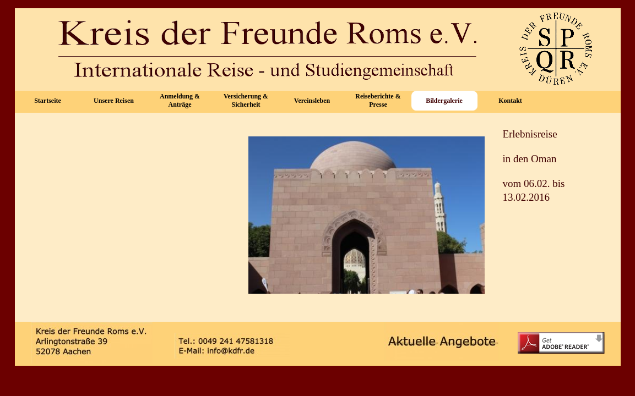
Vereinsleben (312, 101)
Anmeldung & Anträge (180, 100)
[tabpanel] (553, 171)
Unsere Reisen (114, 101)
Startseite (47, 101)
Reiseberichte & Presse (377, 100)
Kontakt (510, 101)
